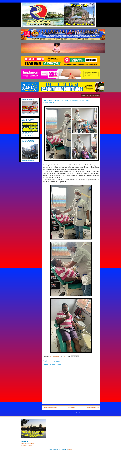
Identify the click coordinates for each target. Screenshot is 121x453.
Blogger (70, 449)
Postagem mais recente (50, 407)
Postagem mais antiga (92, 407)
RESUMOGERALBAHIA (28, 443)
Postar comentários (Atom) (73, 412)
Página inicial (71, 407)
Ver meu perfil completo (26, 445)
